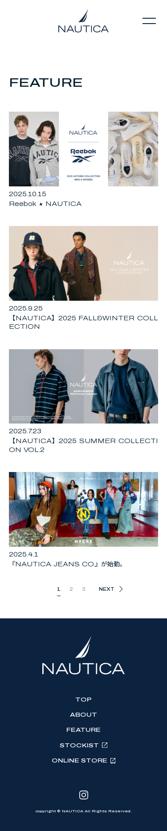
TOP (83, 700)
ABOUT (83, 715)
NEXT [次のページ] (106, 589)
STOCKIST (79, 745)
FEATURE (83, 730)
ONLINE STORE (79, 761)
